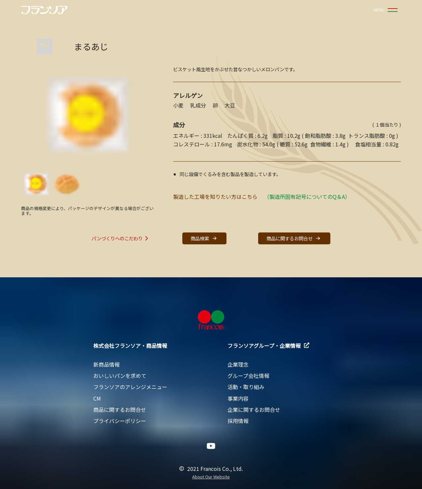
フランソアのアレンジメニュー (130, 387)
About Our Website (211, 476)
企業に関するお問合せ (253, 410)
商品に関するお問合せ (294, 238)
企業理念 (238, 364)
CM (97, 398)
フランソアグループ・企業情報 (268, 346)
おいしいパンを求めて (119, 376)
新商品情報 (106, 364)
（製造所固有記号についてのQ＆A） (307, 196)
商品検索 (204, 238)
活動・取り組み (245, 387)
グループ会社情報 (248, 376)
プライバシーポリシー (119, 421)
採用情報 (238, 421)
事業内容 (238, 398)
